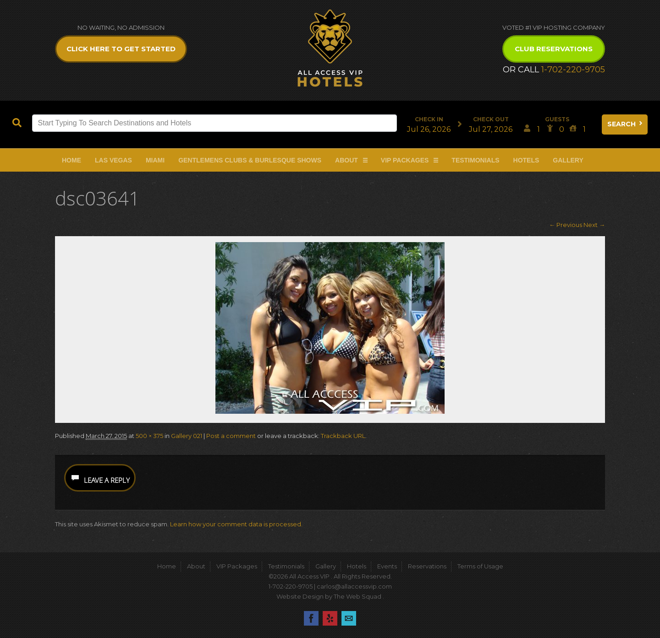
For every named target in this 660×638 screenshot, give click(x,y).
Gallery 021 (186, 435)
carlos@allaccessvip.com (354, 586)
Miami (155, 160)
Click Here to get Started (121, 48)
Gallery (568, 160)
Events (387, 566)
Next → (594, 224)
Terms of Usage (480, 566)
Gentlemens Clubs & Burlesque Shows (249, 160)
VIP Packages (405, 160)
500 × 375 (149, 435)
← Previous (565, 224)
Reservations (427, 566)
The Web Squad (358, 596)
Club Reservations (554, 48)
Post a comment (231, 435)
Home (71, 160)
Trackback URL (343, 435)
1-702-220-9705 (573, 70)
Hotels (526, 160)
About (346, 160)
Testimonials (475, 160)
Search (625, 124)
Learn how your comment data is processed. (236, 524)
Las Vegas (113, 160)
